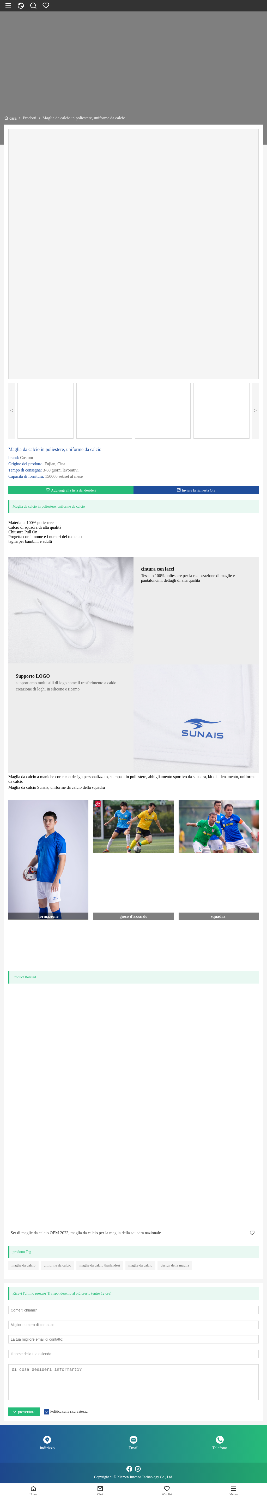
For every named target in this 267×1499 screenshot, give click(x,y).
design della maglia (175, 1265)
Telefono (219, 1448)
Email (133, 1448)
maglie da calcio (141, 1265)
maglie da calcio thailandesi (100, 1265)
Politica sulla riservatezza (69, 1411)
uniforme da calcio (57, 1265)
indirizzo (47, 1448)
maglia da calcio (23, 1265)
